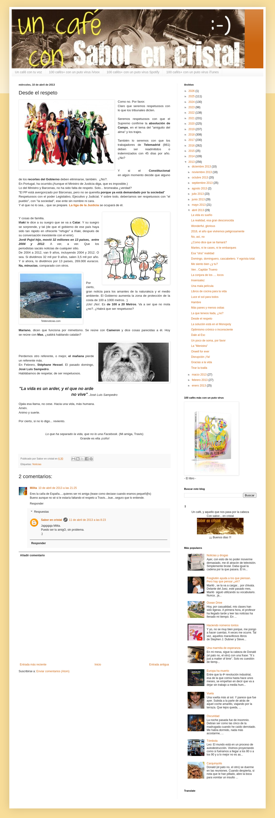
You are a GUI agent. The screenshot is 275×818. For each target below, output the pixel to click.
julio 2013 (198, 193)
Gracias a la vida (201, 362)
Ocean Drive (214, 602)
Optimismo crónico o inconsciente (212, 329)
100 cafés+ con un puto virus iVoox (74, 72)
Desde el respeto (201, 318)
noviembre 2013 (202, 172)
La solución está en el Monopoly (211, 324)
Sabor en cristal (51, 520)
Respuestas (41, 512)
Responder (37, 503)
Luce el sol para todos (204, 297)
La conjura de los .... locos (207, 275)
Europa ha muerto (218, 670)
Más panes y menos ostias (207, 307)
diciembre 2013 (202, 166)
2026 (192, 91)
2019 (192, 129)
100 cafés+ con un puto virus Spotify (133, 72)
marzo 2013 (199, 374)
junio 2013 (199, 199)
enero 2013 (199, 385)
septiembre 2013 (202, 182)
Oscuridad (213, 716)
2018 (192, 134)
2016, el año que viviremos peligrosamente (217, 231)
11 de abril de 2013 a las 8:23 (87, 520)
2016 (192, 145)
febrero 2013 (200, 380)
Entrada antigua (159, 664)
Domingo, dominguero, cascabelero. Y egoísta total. (223, 258)
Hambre (196, 302)
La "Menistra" (199, 346)
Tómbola (212, 740)
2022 (192, 112)
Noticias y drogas (217, 555)
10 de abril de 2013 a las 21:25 (57, 488)
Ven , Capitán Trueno (204, 269)
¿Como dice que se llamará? (209, 242)
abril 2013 (198, 210)
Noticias (36, 464)
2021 (192, 118)
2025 (192, 96)
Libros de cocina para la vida (209, 291)
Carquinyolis (214, 763)
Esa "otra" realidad (202, 253)
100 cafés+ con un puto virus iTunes (192, 72)
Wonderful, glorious (203, 226)
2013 (192, 162)
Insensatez (198, 280)
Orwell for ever (200, 351)
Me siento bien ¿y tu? (204, 264)
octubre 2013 (200, 177)
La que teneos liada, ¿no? (207, 313)
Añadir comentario (32, 555)
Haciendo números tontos (223, 625)
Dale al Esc (198, 335)
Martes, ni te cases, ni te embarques (213, 247)
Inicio (98, 664)
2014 (192, 156)
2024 (192, 102)
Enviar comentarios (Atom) (52, 671)
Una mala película (202, 286)
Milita (33, 488)
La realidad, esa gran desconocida (212, 220)
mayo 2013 (199, 204)
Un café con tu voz (28, 72)
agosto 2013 (200, 188)
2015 (192, 151)
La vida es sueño (201, 215)
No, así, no (198, 236)
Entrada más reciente (33, 664)
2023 (192, 107)
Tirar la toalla (199, 367)
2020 (192, 123)
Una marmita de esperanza (224, 648)
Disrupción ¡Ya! (200, 357)
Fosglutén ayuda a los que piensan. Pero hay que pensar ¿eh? (229, 580)
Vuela (210, 693)
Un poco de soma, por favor (208, 340)
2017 (192, 140)
